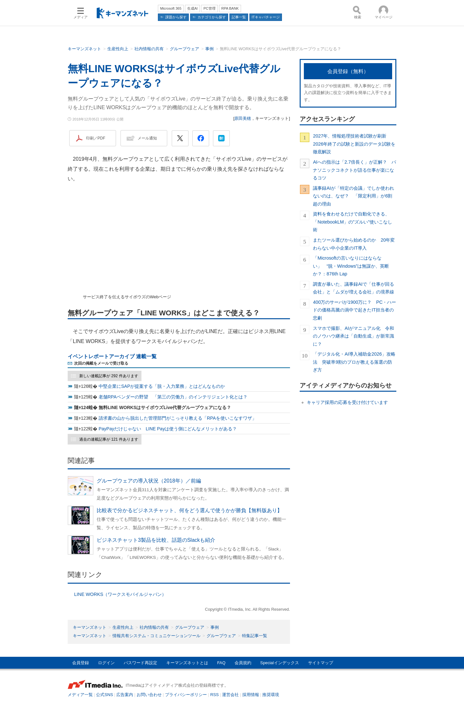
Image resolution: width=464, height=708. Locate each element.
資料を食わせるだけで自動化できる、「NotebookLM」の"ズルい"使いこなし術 (352, 221)
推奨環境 (270, 694)
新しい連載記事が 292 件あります (108, 376)
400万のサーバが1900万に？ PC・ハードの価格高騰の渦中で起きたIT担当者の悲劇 (354, 310)
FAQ (221, 662)
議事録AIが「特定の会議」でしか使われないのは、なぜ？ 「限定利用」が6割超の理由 (353, 196)
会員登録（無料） (348, 71)
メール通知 (147, 138)
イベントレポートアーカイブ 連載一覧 (112, 356)
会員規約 (243, 662)
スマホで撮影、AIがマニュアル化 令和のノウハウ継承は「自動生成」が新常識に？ (353, 336)
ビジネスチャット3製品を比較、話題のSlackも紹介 (156, 540)
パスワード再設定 (140, 662)
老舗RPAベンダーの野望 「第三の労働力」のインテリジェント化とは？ (173, 396)
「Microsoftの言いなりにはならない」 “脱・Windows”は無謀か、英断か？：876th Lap (351, 265)
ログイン (106, 662)
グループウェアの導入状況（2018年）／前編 (149, 480)
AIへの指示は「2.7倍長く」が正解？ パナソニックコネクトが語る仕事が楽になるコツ (354, 169)
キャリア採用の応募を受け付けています (347, 402)
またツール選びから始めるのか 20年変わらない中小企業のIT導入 (354, 243)
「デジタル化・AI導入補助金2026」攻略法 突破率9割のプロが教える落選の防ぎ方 (354, 361)
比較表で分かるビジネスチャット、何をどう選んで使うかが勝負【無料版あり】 (189, 510)
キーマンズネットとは (187, 662)
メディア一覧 (80, 694)
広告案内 (124, 694)
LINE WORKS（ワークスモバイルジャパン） (120, 594)
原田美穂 (242, 118)
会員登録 (80, 662)
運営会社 (230, 694)
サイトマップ (320, 662)
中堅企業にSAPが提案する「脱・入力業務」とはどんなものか (162, 386)
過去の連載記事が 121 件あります (108, 439)
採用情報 (250, 694)
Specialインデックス (279, 662)
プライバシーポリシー (186, 694)
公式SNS (104, 694)
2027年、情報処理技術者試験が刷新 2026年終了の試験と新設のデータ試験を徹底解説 (354, 143)
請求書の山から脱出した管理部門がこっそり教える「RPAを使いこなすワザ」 (177, 418)
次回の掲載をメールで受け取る (101, 363)
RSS (214, 694)
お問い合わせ (149, 694)
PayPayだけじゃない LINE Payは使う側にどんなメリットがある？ (168, 428)
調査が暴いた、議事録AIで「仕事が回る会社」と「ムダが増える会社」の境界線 (353, 288)
